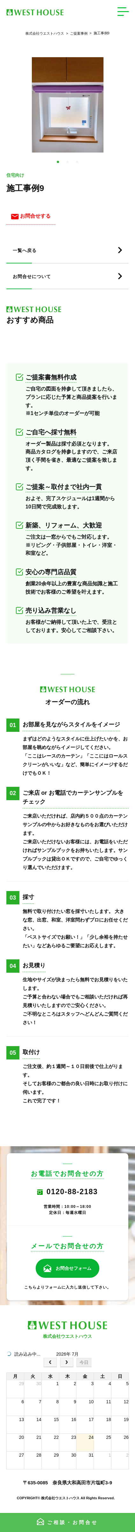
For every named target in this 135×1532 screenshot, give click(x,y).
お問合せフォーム (73, 1268)
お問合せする (31, 216)
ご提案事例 (76, 33)
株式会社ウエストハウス (44, 33)
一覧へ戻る (25, 250)
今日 (84, 1362)
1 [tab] (58, 162)
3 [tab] (77, 162)
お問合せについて (32, 276)
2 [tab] (67, 162)
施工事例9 (99, 33)
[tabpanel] (67, 105)
